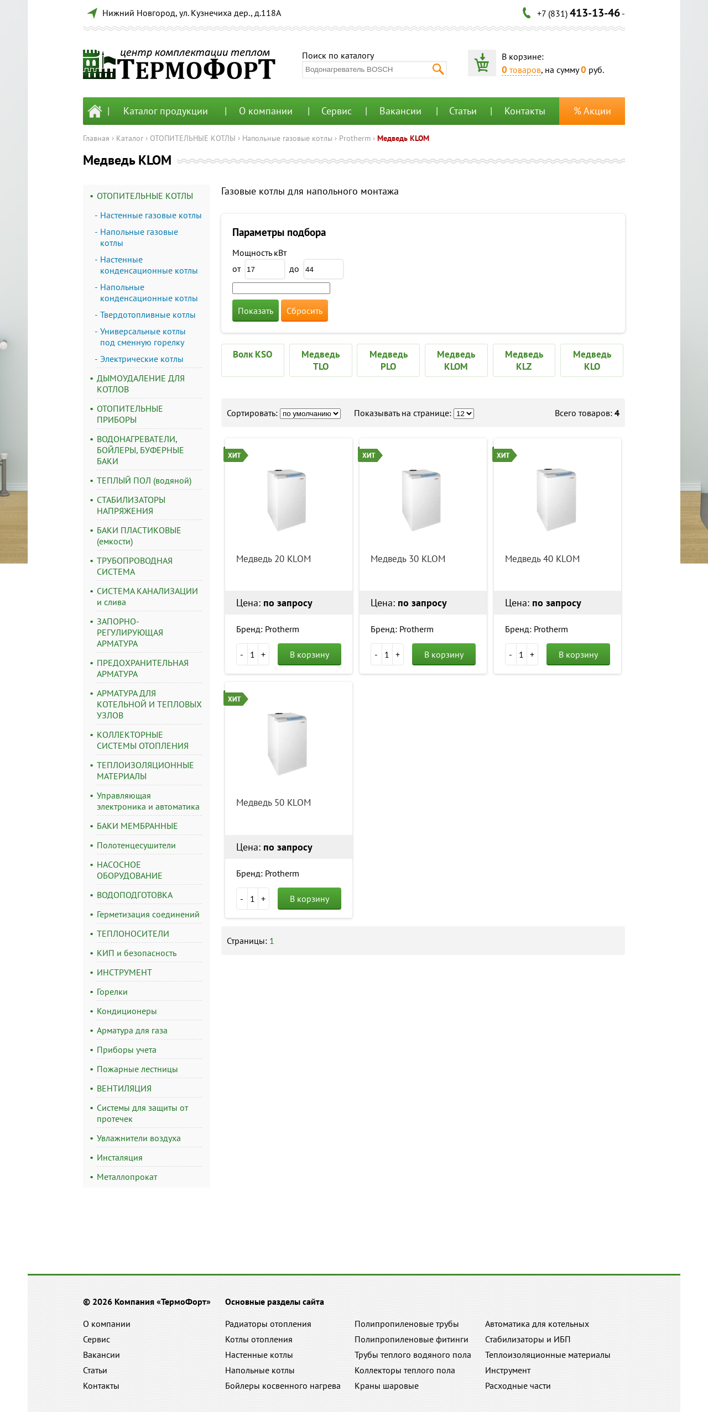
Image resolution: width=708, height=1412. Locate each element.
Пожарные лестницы (137, 1068)
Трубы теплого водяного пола (413, 1354)
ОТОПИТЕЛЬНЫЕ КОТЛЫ (193, 138)
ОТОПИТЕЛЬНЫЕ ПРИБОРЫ (130, 414)
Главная (96, 138)
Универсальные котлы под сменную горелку (143, 337)
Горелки (112, 991)
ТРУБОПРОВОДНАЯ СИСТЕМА (135, 566)
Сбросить (304, 310)
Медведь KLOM (403, 138)
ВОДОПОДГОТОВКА (135, 894)
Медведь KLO (592, 360)
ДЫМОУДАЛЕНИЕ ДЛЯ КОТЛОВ (141, 383)
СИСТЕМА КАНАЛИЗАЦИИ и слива (147, 596)
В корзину (309, 654)
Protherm (355, 138)
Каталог (129, 138)
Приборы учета (127, 1049)
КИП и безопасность (136, 952)
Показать (255, 310)
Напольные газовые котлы (287, 138)
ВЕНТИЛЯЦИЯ (124, 1088)
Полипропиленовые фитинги (411, 1339)
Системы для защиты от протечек (142, 1113)
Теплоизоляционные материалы (548, 1354)
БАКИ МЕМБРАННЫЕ (137, 825)
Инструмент (507, 1370)
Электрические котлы (142, 358)
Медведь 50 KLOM (273, 802)
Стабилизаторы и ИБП (528, 1339)
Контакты (524, 110)
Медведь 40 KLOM (542, 559)
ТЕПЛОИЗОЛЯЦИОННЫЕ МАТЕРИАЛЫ (145, 770)
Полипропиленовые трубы (407, 1323)
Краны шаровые (387, 1385)
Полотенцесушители (136, 845)
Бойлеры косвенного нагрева (283, 1385)
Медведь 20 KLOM (273, 559)
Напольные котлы (260, 1370)
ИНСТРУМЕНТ (124, 972)
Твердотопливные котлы (148, 314)
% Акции (592, 110)
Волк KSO (252, 354)
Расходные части (518, 1385)
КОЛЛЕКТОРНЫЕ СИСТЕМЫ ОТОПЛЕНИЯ (143, 740)
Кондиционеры (127, 1010)
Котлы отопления (259, 1339)
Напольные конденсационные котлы (149, 292)
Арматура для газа (132, 1030)
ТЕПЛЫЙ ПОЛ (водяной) (144, 480)
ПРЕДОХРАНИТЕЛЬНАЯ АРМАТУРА (143, 668)
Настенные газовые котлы (151, 215)
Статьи (463, 110)
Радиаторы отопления (268, 1323)
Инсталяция (120, 1157)
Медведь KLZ (524, 360)
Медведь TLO (320, 360)
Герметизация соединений (148, 914)
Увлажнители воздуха (139, 1137)
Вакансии (400, 110)
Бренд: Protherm (267, 628)
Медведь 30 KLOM (408, 559)
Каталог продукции (165, 110)
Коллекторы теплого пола (405, 1370)
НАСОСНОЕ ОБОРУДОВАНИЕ (130, 870)
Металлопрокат (127, 1176)
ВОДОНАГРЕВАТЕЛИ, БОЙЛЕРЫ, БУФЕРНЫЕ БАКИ (140, 449)
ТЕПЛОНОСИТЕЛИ (133, 933)
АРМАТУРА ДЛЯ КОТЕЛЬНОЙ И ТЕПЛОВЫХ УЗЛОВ (149, 704)
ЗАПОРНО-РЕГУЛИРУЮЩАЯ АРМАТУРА (130, 632)
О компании (266, 110)
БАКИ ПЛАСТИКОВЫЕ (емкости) (139, 535)
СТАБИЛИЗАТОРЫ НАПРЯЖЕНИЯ (131, 505)
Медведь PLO (388, 360)
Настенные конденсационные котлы (149, 265)
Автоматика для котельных (537, 1323)
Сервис (336, 110)
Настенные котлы (259, 1354)
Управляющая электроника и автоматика (148, 801)
